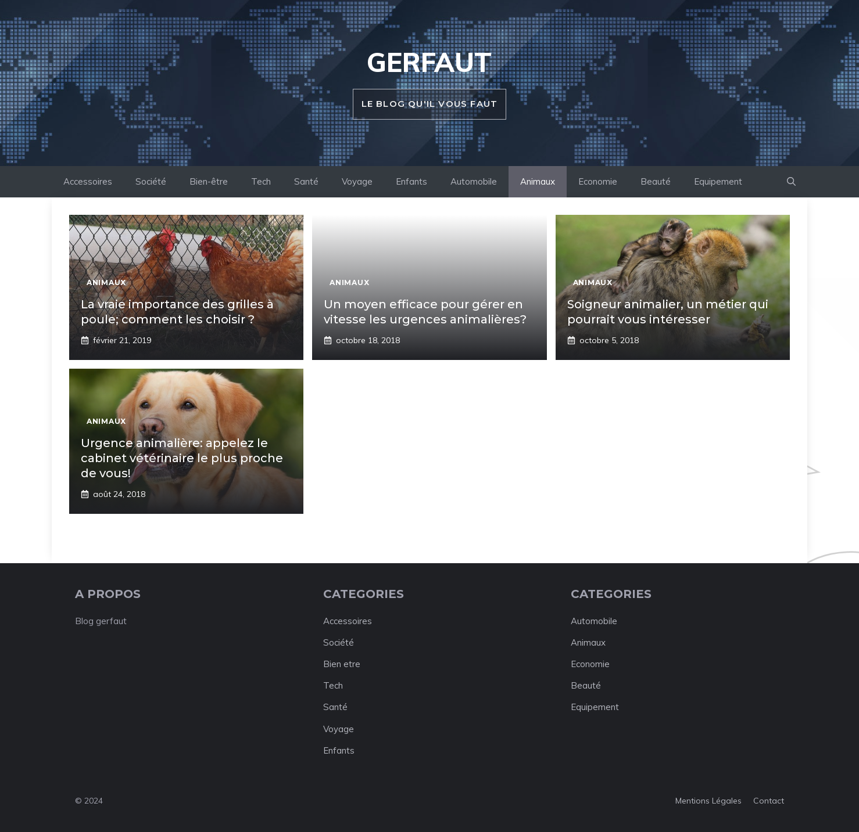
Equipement (718, 181)
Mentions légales (708, 800)
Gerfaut (429, 62)
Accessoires (87, 181)
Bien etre (341, 663)
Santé (306, 181)
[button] (791, 181)
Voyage (357, 181)
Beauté (655, 181)
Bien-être (208, 181)
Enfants (411, 181)
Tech (261, 181)
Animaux (537, 181)
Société (150, 181)
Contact (768, 800)
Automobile (473, 181)
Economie (597, 181)
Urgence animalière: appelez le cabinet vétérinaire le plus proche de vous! (182, 458)
